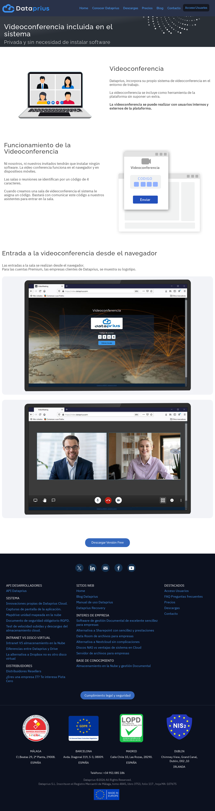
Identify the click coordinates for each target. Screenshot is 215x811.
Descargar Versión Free (107, 542)
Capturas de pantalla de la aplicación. (33, 609)
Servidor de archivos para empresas (102, 653)
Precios (147, 8)
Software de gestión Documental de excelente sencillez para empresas (117, 622)
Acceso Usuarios (196, 7)
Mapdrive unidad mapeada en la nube (33, 615)
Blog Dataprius (87, 596)
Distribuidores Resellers (23, 671)
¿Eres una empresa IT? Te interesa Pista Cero (35, 679)
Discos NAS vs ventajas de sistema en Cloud (108, 647)
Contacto (174, 8)
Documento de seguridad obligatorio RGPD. (38, 620)
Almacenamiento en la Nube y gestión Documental (113, 666)
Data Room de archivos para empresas (105, 636)
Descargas (130, 8)
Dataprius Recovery (90, 608)
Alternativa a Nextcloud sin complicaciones (108, 642)
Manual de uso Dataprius (94, 602)
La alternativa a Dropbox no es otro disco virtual (36, 656)
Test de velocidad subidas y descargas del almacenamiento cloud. (37, 628)
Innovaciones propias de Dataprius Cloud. (36, 603)
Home (83, 8)
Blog (160, 8)
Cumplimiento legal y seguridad (107, 695)
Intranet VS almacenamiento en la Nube (35, 643)
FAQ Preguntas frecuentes (183, 596)
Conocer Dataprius (105, 8)
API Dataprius (16, 591)
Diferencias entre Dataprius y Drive (32, 649)
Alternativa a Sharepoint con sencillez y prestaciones (115, 630)
